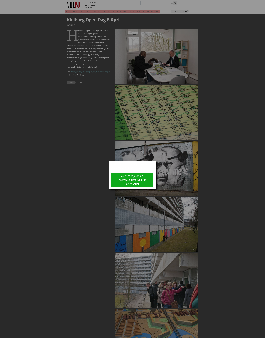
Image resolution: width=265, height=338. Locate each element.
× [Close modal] (152, 163)
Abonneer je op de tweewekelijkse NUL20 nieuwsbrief (132, 180)
